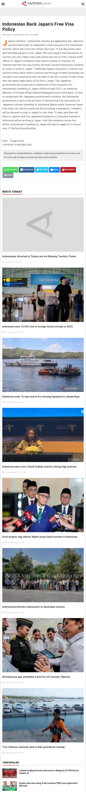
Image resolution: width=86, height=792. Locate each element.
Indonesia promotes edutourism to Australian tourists (33, 606)
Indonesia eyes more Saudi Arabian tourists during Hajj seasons (39, 466)
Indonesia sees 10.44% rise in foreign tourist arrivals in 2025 (37, 326)
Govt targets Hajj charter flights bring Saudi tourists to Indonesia (39, 536)
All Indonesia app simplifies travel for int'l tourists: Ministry (36, 676)
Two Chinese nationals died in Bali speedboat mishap (33, 747)
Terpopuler (10, 762)
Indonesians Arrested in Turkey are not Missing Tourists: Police (39, 256)
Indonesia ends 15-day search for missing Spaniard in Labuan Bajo (41, 396)
